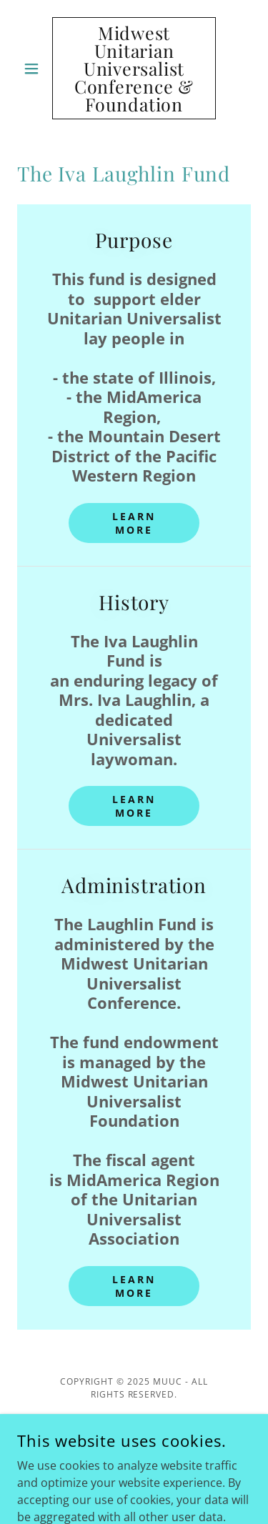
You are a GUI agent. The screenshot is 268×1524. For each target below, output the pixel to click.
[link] (134, 68)
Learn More (134, 523)
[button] (34, 68)
